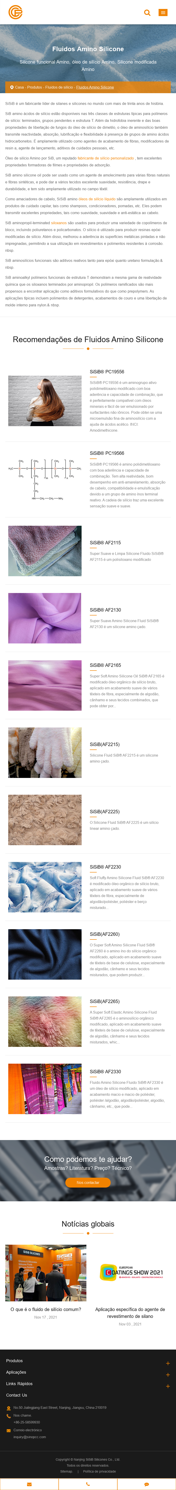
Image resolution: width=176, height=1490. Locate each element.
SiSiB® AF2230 (105, 866)
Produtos (34, 87)
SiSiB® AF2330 (105, 1071)
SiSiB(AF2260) (105, 934)
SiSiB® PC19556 (107, 371)
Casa (19, 87)
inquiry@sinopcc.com (30, 1437)
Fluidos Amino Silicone (95, 87)
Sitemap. (66, 1471)
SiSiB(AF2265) (105, 1001)
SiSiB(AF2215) (105, 744)
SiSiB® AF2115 (105, 542)
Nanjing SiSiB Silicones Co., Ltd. (97, 1460)
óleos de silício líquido (98, 199)
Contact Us (16, 1395)
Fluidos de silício (59, 87)
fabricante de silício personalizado (106, 158)
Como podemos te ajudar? (88, 1159)
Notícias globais (88, 1224)
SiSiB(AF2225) (105, 811)
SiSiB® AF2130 (105, 609)
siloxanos (59, 223)
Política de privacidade (99, 1471)
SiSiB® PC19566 (107, 453)
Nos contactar (88, 1183)
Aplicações (16, 1372)
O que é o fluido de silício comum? (46, 1309)
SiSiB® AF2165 (105, 665)
